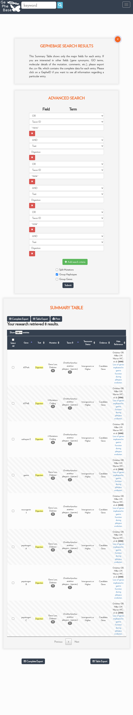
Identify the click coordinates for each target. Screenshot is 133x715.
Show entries (19, 332)
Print (56, 319)
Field (46, 109)
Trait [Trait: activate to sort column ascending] (39, 342)
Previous (58, 641)
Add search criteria (75, 261)
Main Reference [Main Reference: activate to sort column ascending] (118, 343)
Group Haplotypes (66, 274)
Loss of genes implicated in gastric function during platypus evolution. (118, 373)
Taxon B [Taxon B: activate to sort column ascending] (70, 342)
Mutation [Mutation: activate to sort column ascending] (53, 342)
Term (73, 109)
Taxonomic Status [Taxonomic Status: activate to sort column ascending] (88, 343)
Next (77, 641)
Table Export (40, 319)
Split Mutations (65, 269)
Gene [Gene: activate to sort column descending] (26, 342)
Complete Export (18, 319)
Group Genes (64, 279)
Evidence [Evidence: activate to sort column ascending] (103, 342)
